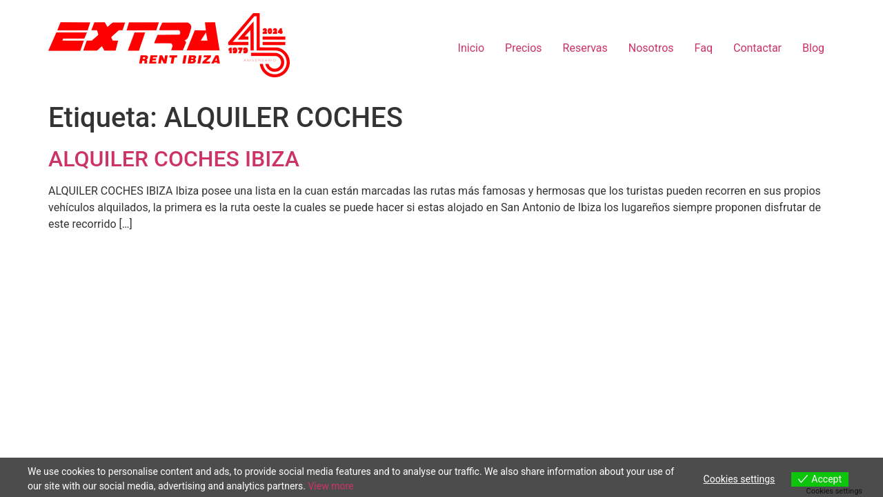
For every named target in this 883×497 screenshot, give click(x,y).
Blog (813, 48)
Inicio (471, 48)
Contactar (757, 48)
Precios (523, 48)
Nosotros (651, 48)
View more (330, 485)
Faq (704, 48)
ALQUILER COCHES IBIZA (173, 159)
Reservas (585, 48)
